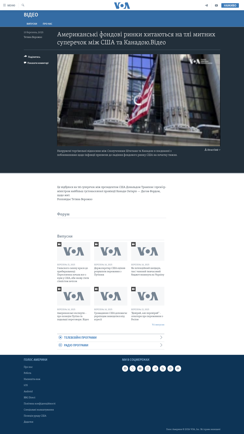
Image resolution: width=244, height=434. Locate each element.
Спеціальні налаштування (39, 410)
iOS (26, 385)
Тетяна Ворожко (33, 37)
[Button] (32, 57)
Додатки (28, 422)
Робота (27, 373)
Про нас (47, 24)
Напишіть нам (32, 379)
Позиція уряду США (35, 416)
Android (28, 391)
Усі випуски (158, 325)
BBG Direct (29, 397)
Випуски (32, 24)
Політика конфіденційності (40, 403)
